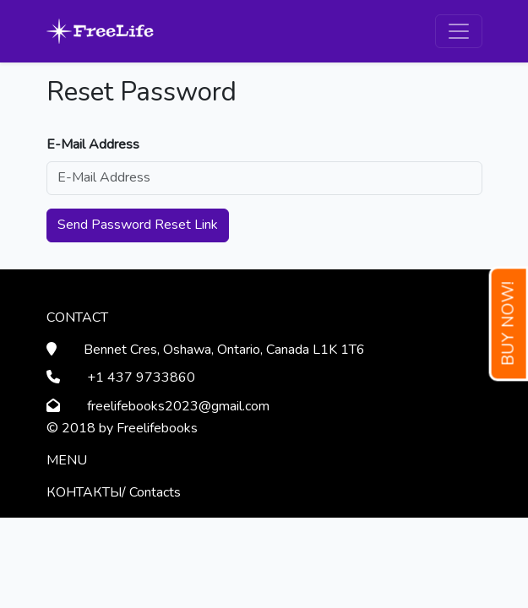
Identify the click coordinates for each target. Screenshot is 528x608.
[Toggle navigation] (458, 31)
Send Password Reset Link (137, 224)
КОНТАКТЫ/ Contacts (113, 492)
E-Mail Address (92, 144)
